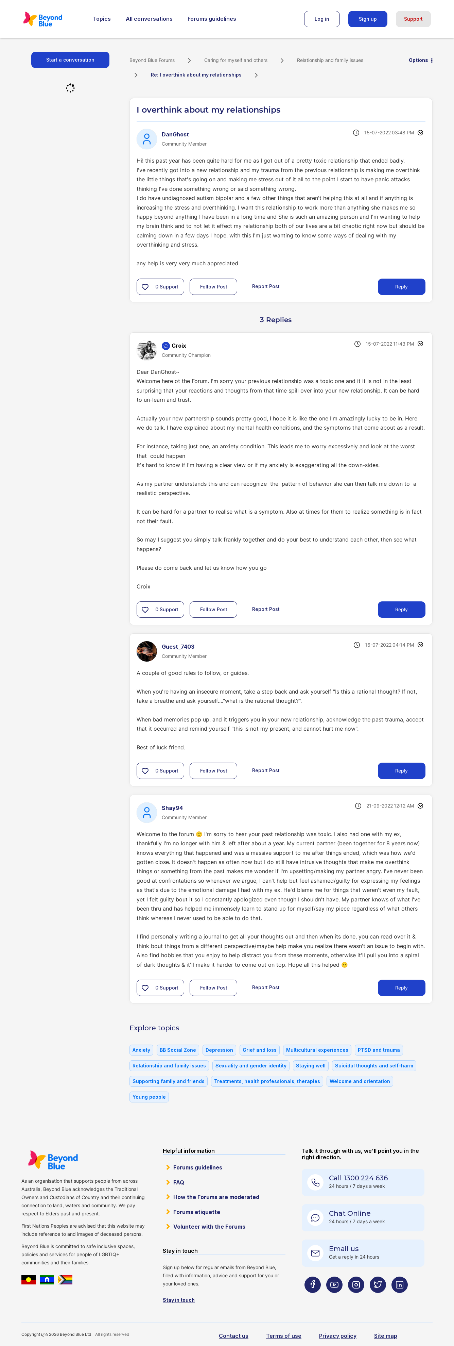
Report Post (266, 286)
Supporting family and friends (169, 1081)
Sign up (368, 19)
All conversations (149, 18)
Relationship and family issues (330, 60)
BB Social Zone (178, 1050)
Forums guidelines (212, 18)
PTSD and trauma (379, 1050)
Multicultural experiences (317, 1050)
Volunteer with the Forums (209, 1226)
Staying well (311, 1065)
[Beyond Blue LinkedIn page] (400, 1298)
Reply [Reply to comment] (401, 609)
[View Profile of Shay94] (172, 807)
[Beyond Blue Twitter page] (378, 1298)
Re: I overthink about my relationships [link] (196, 75)
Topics (102, 18)
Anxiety (141, 1050)
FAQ (178, 1182)
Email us (344, 1249)
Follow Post (213, 286)
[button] (145, 287)
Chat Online (350, 1213)
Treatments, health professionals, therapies (267, 1081)
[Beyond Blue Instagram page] (356, 1298)
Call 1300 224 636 (358, 1178)
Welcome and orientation (360, 1081)
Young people (149, 1097)
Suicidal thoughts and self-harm (374, 1065)
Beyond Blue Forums (52, 19)
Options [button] (418, 60)
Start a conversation (70, 60)
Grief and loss (260, 1050)
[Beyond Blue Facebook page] (313, 1298)
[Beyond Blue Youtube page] (334, 1298)
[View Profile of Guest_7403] (178, 646)
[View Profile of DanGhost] (175, 134)
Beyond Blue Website (52, 1160)
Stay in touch (179, 1300)
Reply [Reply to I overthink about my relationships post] (401, 286)
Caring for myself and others (235, 60)
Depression (219, 1050)
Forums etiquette (196, 1212)
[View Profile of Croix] (179, 345)
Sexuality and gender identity (250, 1065)
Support (413, 19)
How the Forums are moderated (216, 1197)
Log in (322, 19)
